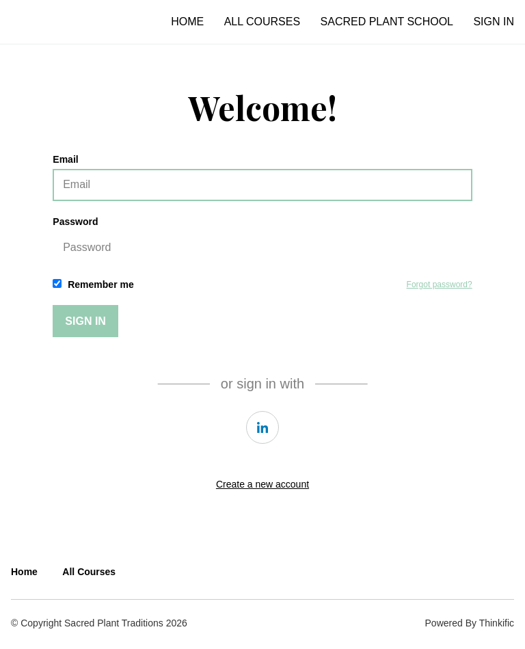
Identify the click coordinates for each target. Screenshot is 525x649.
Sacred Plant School (387, 21)
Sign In (493, 21)
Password (262, 240)
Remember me (93, 284)
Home (187, 21)
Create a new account (262, 484)
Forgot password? (439, 284)
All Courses (262, 21)
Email (262, 178)
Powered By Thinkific (469, 623)
